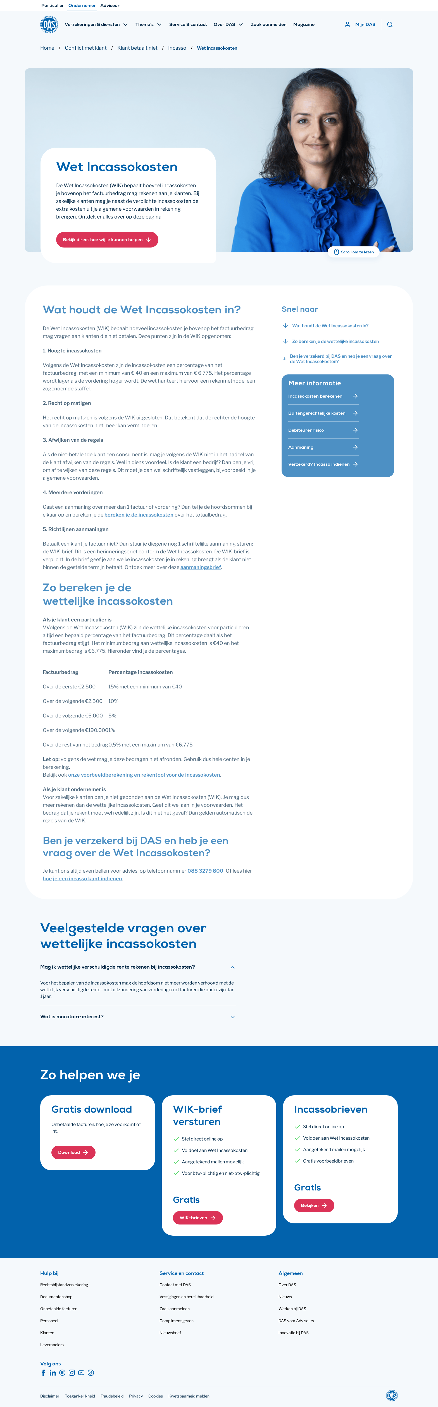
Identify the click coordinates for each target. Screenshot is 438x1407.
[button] (107, 240)
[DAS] (49, 24)
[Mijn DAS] (359, 24)
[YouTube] (81, 1373)
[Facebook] (43, 1373)
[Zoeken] (392, 24)
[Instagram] (72, 1373)
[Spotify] (62, 1373)
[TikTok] (91, 1373)
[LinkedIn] (53, 1373)
